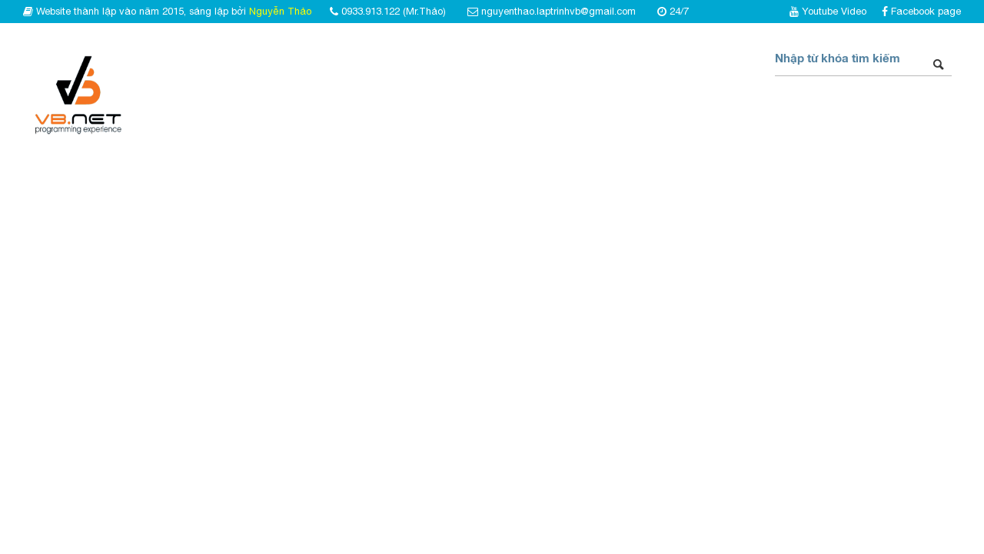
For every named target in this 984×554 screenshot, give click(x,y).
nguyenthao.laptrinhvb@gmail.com (558, 11)
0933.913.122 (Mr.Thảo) (393, 11)
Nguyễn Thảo (280, 11)
